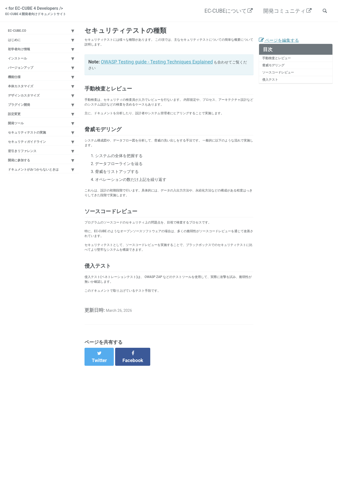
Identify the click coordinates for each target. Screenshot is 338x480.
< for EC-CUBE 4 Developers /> (43, 12)
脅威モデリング (277, 74)
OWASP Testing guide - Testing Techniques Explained (158, 72)
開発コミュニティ (281, 12)
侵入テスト (273, 92)
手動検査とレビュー (281, 65)
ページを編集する (283, 46)
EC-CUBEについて (222, 12)
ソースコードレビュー (283, 83)
